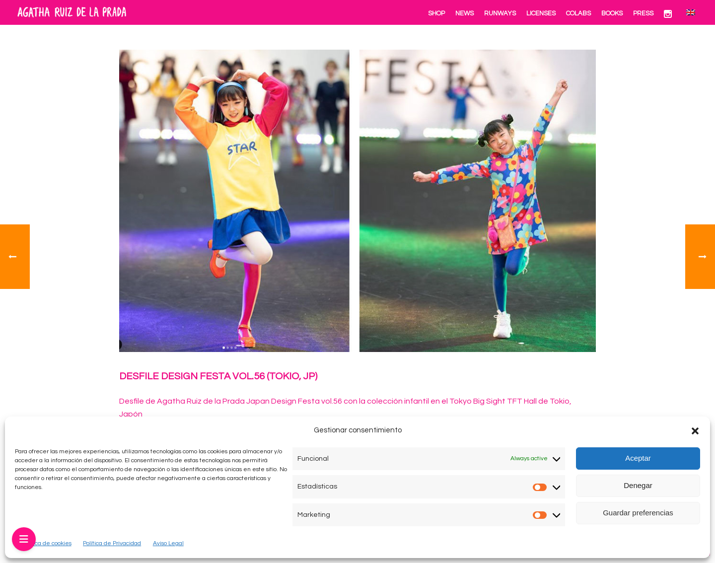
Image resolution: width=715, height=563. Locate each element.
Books (612, 13)
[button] (695, 431)
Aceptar (638, 458)
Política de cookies (47, 543)
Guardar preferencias (638, 512)
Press (643, 13)
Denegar (638, 485)
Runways (500, 13)
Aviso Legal (168, 543)
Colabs (578, 13)
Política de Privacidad (112, 543)
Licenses (541, 13)
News (464, 13)
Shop (436, 13)
